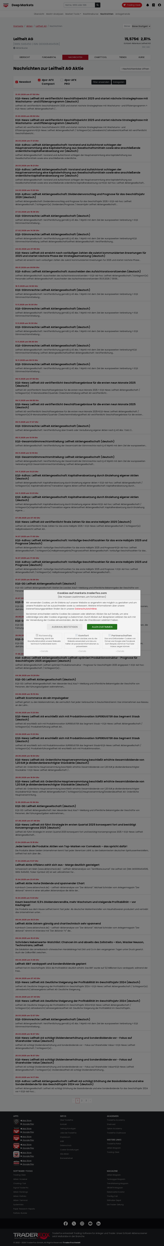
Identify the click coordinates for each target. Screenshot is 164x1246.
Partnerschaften (121, 635)
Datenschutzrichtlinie (86, 608)
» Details (44, 651)
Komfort (83, 635)
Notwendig (45, 635)
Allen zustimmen (102, 627)
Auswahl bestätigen (65, 627)
